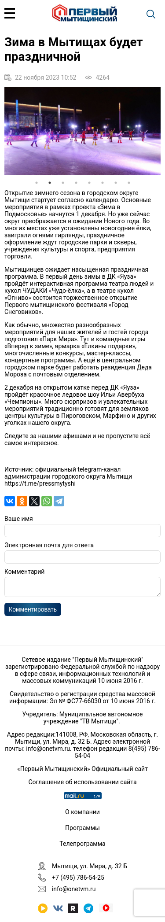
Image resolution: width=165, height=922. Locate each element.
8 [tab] (129, 182)
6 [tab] (102, 182)
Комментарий (24, 571)
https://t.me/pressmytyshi (40, 483)
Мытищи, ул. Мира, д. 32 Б (89, 866)
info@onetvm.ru (48, 748)
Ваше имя (18, 518)
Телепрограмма (82, 843)
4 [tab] (76, 182)
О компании (82, 811)
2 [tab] (49, 182)
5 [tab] (89, 182)
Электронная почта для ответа (49, 545)
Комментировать (33, 612)
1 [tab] (36, 182)
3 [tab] (63, 182)
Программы (82, 827)
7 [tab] (115, 182)
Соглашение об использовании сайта (82, 782)
